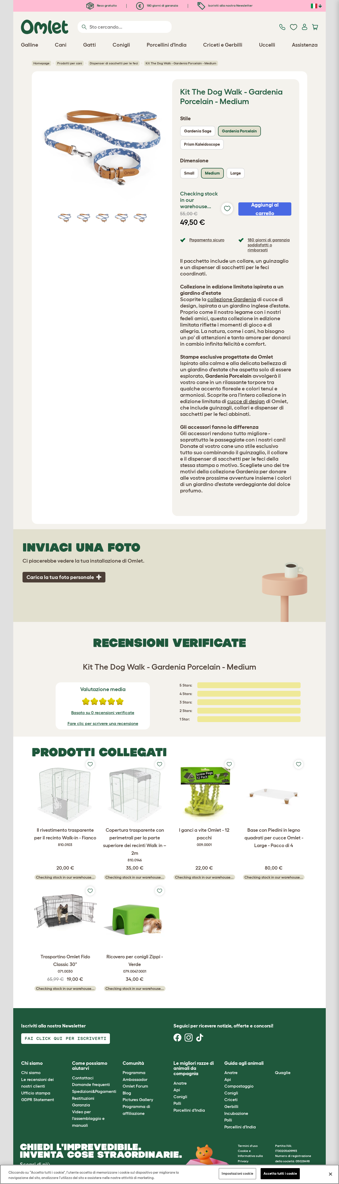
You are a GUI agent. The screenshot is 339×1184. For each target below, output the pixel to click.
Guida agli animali (244, 1063)
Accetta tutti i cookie (280, 1174)
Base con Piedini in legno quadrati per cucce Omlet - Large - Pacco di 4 (273, 837)
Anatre (180, 1083)
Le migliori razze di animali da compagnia (193, 1068)
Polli (177, 1103)
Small (189, 173)
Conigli (180, 1096)
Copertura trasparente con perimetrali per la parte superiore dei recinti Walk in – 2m (135, 845)
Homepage (41, 63)
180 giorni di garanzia (157, 5)
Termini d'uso (248, 1145)
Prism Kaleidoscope (202, 144)
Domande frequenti (91, 1084)
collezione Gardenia (231, 299)
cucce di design (246, 401)
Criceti (231, 1099)
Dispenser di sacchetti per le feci (114, 63)
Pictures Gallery (138, 1099)
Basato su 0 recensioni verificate (102, 712)
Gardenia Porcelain (239, 131)
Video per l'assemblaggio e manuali (88, 1118)
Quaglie (283, 1072)
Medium (212, 173)
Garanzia (81, 1104)
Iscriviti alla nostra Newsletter (225, 5)
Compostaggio (238, 1086)
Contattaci (82, 1077)
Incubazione (236, 1113)
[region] (169, 1174)
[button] (271, 1063)
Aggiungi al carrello (265, 209)
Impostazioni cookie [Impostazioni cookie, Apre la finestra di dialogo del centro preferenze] (237, 1174)
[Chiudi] (330, 1174)
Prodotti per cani (69, 63)
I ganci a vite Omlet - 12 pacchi (204, 837)
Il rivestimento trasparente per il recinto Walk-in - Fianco (65, 837)
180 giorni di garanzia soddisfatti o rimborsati (269, 244)
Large (235, 173)
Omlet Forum (135, 1086)
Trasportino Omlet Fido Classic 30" (65, 964)
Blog (127, 1092)
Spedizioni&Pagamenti (94, 1091)
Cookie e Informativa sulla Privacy (250, 1156)
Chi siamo (31, 1072)
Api (176, 1089)
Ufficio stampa (35, 1092)
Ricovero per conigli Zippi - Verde (135, 964)
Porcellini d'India (189, 1110)
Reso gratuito (101, 5)
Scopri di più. (35, 1164)
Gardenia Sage (197, 131)
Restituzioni (83, 1098)
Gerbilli (231, 1106)
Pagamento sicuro (206, 239)
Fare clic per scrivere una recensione (103, 723)
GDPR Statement (37, 1099)
